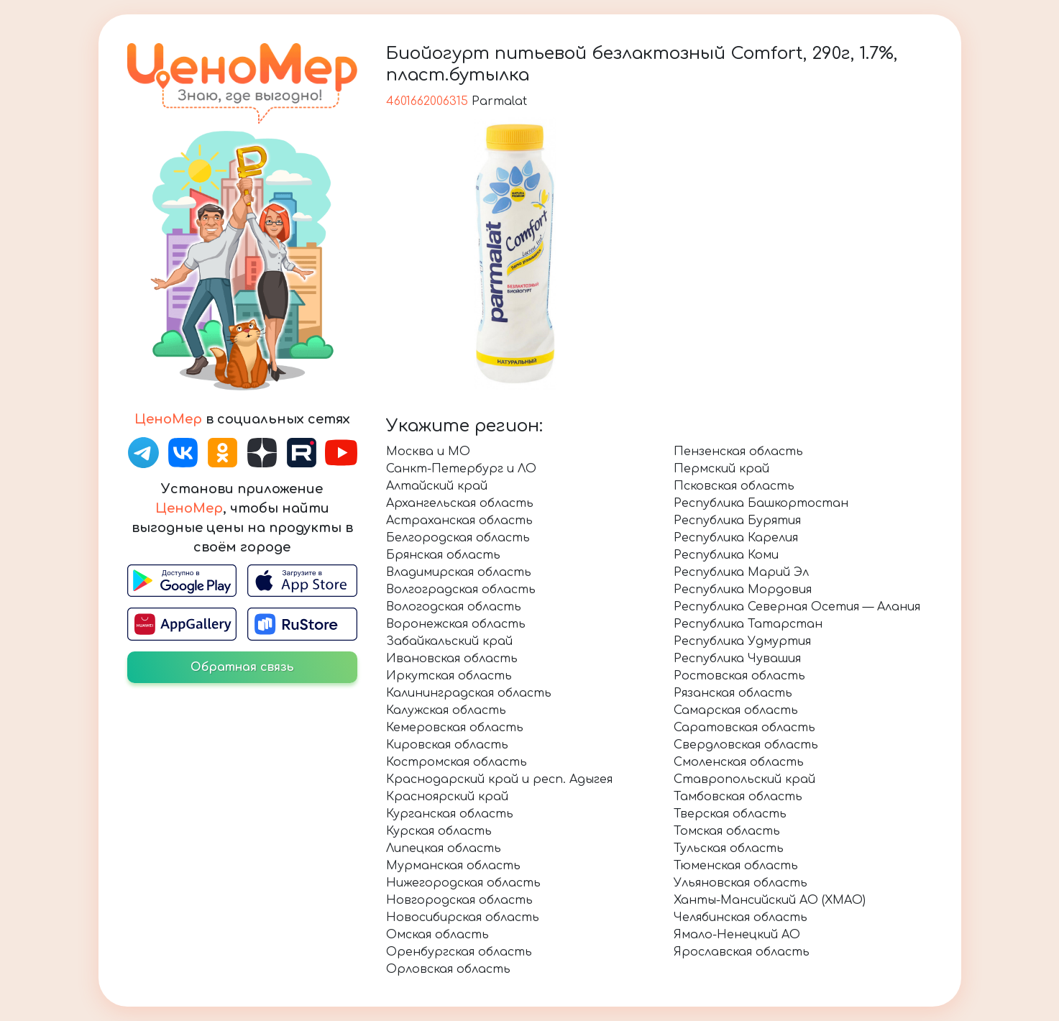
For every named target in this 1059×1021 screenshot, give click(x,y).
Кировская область (447, 744)
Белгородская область (458, 537)
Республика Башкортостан (761, 503)
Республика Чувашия (737, 658)
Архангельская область (459, 503)
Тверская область (730, 813)
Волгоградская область (461, 589)
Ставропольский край (744, 779)
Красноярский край (447, 796)
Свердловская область (746, 744)
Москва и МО (428, 451)
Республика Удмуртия (742, 641)
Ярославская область (742, 952)
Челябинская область (740, 917)
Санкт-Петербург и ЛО (461, 468)
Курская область (439, 831)
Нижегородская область (463, 882)
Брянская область (443, 555)
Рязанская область (733, 693)
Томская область (727, 831)
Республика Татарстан (748, 624)
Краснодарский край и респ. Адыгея (499, 779)
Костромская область (456, 762)
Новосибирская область (462, 917)
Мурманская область (453, 865)
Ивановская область (452, 658)
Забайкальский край (449, 641)
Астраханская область (459, 520)
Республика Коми (726, 555)
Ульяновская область (740, 882)
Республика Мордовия (743, 589)
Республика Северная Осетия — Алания (797, 606)
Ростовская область (739, 675)
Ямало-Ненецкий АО (737, 934)
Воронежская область (456, 624)
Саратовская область (744, 727)
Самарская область (736, 710)
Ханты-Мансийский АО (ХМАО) (770, 900)
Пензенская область (738, 451)
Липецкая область (443, 848)
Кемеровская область (454, 727)
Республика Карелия (736, 537)
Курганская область (449, 813)
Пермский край (721, 468)
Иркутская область (449, 675)
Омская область (437, 934)
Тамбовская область (738, 796)
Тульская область (729, 848)
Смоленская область (739, 762)
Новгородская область (459, 900)
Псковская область (734, 486)
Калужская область (446, 710)
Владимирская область (458, 572)
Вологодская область (453, 606)
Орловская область (448, 969)
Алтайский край (436, 486)
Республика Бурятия (737, 520)
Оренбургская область (459, 952)
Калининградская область (468, 693)
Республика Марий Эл (741, 572)
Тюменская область (736, 865)
